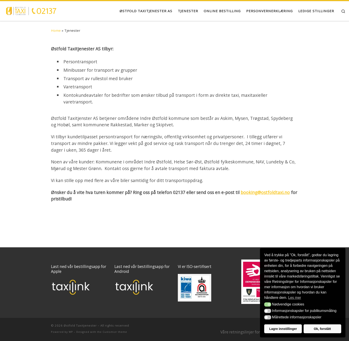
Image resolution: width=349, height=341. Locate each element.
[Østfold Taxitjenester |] (31, 10)
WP (71, 331)
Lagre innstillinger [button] (283, 329)
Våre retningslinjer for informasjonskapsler (259, 332)
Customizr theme (115, 331)
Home (56, 30)
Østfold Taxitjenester (80, 325)
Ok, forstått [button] (322, 329)
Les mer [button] (294, 297)
